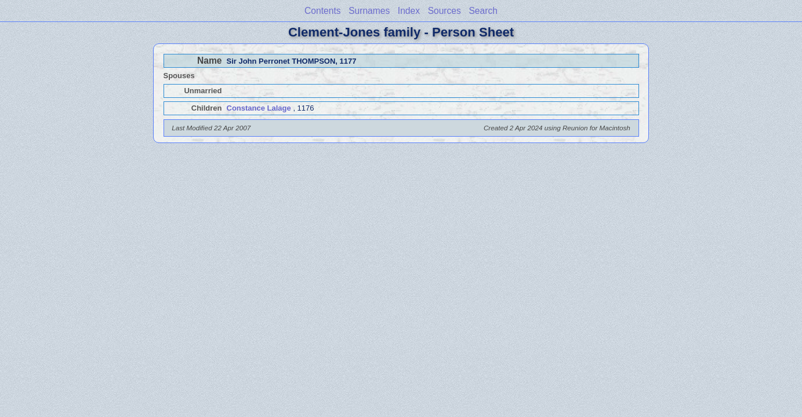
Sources (444, 11)
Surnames (369, 11)
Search (483, 11)
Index (409, 11)
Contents (322, 11)
